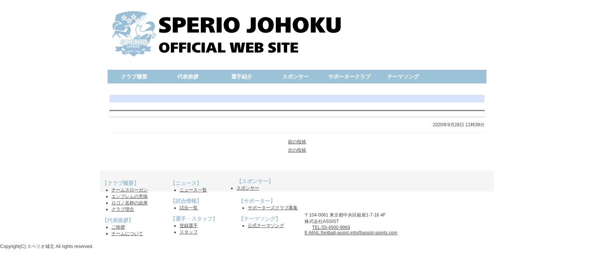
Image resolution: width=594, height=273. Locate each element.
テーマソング (403, 77)
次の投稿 (297, 150)
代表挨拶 (188, 77)
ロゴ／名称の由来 (129, 203)
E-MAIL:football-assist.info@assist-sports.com (351, 232)
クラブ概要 (134, 77)
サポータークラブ (349, 77)
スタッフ (189, 232)
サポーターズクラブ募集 (273, 207)
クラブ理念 (122, 209)
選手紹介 (241, 77)
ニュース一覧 (193, 190)
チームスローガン (129, 190)
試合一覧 (189, 207)
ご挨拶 (118, 227)
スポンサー (295, 77)
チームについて (127, 233)
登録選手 (189, 225)
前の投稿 (297, 141)
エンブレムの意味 (129, 196)
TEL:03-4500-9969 (331, 227)
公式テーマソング (266, 225)
